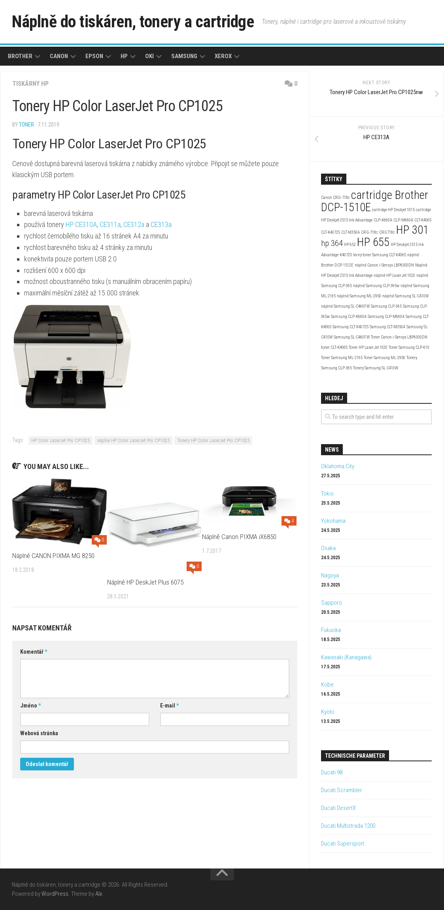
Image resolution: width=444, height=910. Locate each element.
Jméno (30, 705)
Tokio (327, 493)
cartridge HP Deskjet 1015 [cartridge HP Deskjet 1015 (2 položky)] (393, 209)
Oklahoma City (337, 466)
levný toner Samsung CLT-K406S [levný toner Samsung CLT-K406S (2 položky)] (379, 254)
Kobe (327, 684)
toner (26, 124)
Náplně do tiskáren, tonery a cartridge (133, 21)
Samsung (184, 56)
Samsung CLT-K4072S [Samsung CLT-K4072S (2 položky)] (350, 326)
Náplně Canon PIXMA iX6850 (239, 537)
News (332, 449)
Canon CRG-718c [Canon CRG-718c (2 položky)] (335, 197)
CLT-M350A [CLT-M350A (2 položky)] (350, 232)
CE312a (133, 224)
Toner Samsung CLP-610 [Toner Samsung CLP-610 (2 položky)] (409, 347)
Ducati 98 (331, 772)
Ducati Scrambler (341, 790)
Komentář (33, 652)
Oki (149, 56)
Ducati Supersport (342, 843)
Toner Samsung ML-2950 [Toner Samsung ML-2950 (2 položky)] (384, 357)
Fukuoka (331, 630)
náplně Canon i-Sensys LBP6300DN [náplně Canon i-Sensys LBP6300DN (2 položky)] (384, 265)
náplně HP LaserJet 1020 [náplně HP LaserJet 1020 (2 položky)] (394, 275)
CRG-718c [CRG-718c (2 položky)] (369, 232)
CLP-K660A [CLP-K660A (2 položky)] (383, 220)
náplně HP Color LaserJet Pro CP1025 (133, 440)
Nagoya (330, 575)
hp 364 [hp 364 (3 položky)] (332, 243)
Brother (20, 56)
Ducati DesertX (338, 808)
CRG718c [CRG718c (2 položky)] (387, 232)
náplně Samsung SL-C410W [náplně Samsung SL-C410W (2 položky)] (405, 296)
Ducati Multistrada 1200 (348, 825)
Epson (94, 56)
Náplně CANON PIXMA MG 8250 (53, 556)
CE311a (110, 224)
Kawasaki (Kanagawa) (346, 657)
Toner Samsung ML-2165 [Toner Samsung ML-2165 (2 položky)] (342, 357)
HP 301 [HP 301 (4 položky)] (412, 229)
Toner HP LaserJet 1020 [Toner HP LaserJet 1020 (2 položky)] (368, 347)
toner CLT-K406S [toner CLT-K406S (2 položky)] (334, 347)
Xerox (223, 56)
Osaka (328, 548)
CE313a (161, 224)
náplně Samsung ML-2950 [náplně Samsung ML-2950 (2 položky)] (359, 296)
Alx (98, 893)
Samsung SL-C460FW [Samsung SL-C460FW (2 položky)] (352, 337)
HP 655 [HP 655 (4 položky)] (373, 242)
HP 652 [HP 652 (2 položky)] (350, 244)
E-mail (169, 705)
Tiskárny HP (30, 83)
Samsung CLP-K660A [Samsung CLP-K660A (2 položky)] (349, 316)
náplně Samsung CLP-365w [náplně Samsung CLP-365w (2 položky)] (376, 285)
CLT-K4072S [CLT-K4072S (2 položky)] (330, 232)
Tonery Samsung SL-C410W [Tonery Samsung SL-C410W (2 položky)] (375, 368)
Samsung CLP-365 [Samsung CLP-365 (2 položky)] (386, 306)
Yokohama (333, 520)
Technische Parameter (355, 756)
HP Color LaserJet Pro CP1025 (60, 440)
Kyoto (327, 711)
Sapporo (331, 602)
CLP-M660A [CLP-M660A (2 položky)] (403, 220)
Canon (59, 56)
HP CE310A (81, 224)
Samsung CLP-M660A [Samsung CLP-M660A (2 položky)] (386, 316)
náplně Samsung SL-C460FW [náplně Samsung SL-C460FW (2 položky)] (345, 306)
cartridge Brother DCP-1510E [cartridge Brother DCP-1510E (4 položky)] (374, 201)
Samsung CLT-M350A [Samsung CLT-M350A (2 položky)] (387, 326)
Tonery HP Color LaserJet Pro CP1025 (213, 440)
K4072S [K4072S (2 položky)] (346, 254)
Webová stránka (39, 733)
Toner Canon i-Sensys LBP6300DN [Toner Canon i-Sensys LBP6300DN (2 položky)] (399, 337)
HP (124, 56)
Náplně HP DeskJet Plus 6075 (145, 582)
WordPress (55, 893)
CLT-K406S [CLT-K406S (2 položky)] (422, 220)
